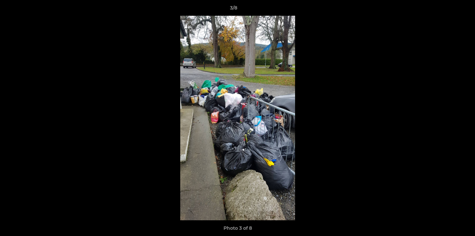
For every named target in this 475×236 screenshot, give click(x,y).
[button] (447, 9)
